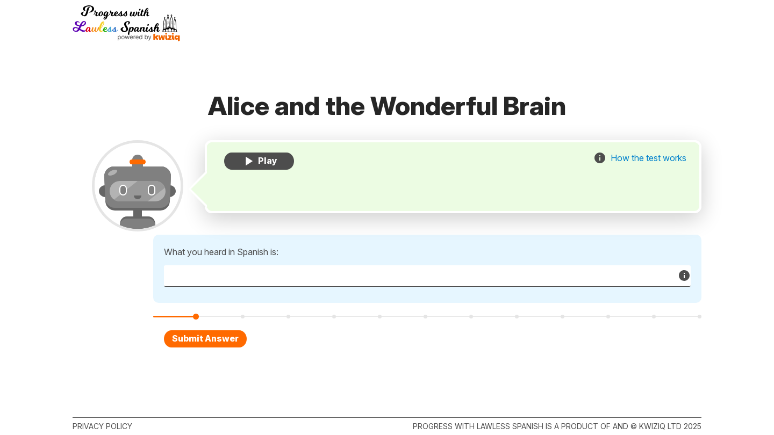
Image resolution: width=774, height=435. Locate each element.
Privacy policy (102, 426)
